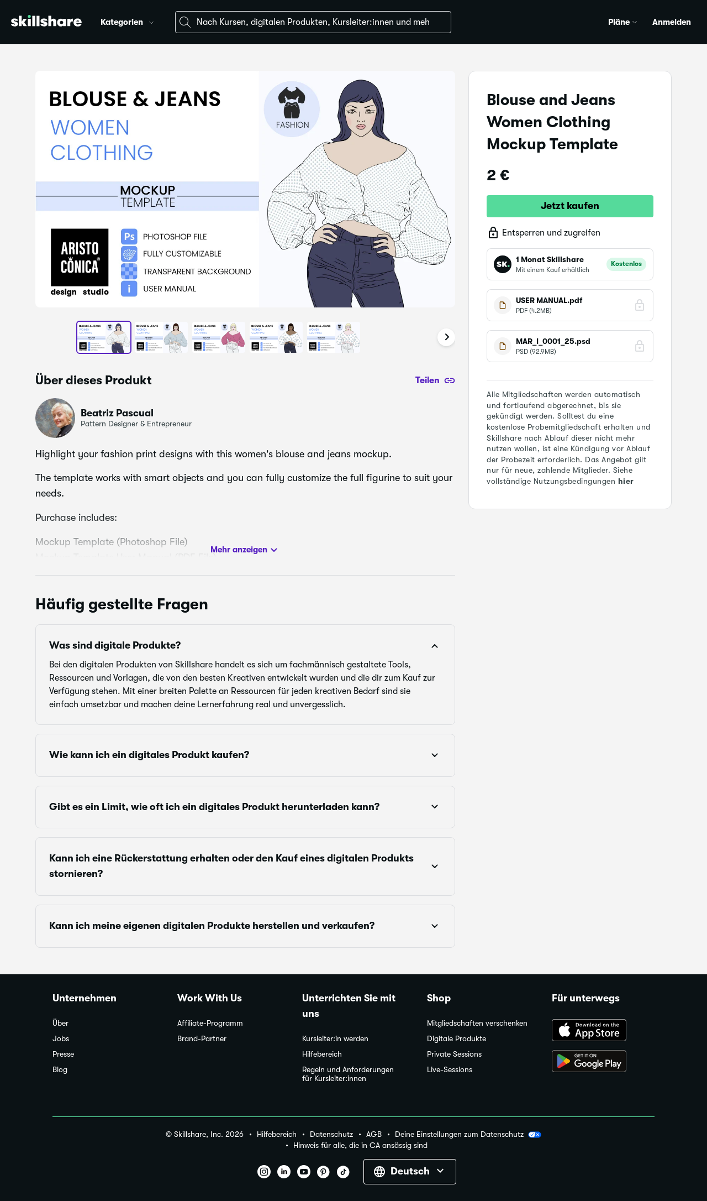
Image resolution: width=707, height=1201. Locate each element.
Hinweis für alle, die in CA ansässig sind (360, 1145)
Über (60, 1023)
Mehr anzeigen (245, 550)
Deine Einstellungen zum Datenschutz (468, 1134)
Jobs (60, 1039)
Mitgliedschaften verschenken (477, 1023)
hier (626, 481)
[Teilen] (435, 380)
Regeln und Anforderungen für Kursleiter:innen (348, 1074)
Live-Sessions (449, 1070)
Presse (63, 1054)
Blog (59, 1070)
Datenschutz (331, 1134)
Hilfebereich (322, 1054)
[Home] (46, 22)
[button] (151, 21)
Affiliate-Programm (210, 1023)
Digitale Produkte (456, 1039)
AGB (374, 1134)
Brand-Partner (201, 1039)
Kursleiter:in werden (335, 1039)
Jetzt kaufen (570, 205)
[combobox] (313, 22)
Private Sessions (454, 1054)
